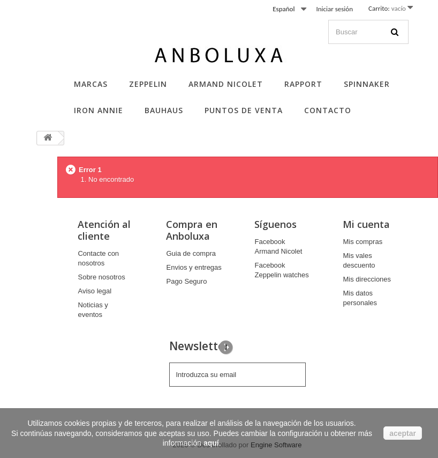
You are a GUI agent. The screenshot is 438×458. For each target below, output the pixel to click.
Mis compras (362, 242)
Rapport (303, 84)
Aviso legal (94, 291)
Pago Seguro (186, 281)
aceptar (402, 433)
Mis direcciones (367, 279)
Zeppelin (148, 84)
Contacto (327, 110)
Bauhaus (164, 110)
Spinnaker (367, 84)
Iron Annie (98, 110)
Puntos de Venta (244, 110)
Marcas (91, 84)
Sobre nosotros (101, 277)
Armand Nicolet (225, 84)
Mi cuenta (366, 224)
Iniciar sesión (334, 9)
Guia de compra (191, 253)
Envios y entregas (193, 267)
